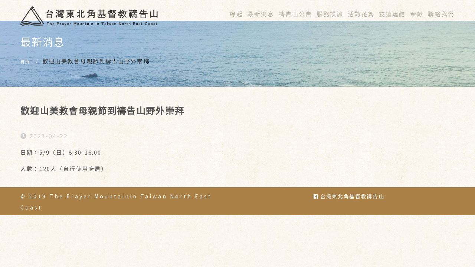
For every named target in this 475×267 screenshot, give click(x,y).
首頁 (26, 72)
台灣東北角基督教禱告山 (349, 206)
